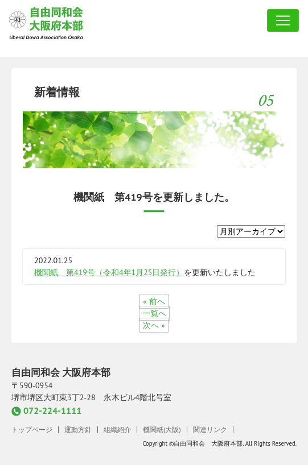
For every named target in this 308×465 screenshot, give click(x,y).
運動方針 (78, 429)
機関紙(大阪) (162, 429)
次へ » (154, 325)
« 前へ (154, 301)
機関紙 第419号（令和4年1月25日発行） (109, 272)
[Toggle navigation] (283, 20)
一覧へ (154, 313)
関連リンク (210, 429)
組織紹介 (117, 429)
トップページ (31, 429)
